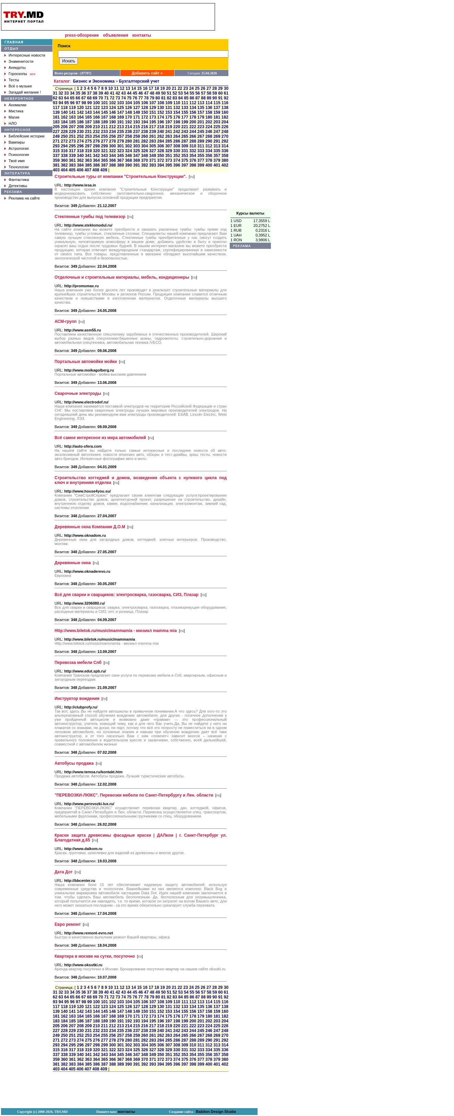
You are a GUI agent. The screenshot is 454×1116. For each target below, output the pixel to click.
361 (72, 160)
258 (128, 136)
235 (120, 131)
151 (152, 112)
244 (192, 131)
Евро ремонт (68, 924)
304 (144, 146)
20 (168, 88)
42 (118, 93)
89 (209, 98)
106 (144, 102)
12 (122, 88)
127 (136, 107)
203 (216, 122)
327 (152, 150)
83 (174, 98)
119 (72, 107)
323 (120, 150)
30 (226, 88)
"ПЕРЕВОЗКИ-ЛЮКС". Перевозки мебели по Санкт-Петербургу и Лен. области (134, 795)
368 (128, 160)
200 (192, 122)
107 (152, 102)
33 (66, 93)
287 (184, 141)
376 (192, 160)
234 (112, 131)
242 (176, 131)
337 (56, 155)
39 (100, 93)
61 (226, 93)
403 (56, 170)
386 (96, 165)
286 (176, 141)
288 (192, 141)
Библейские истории (27, 136)
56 (197, 93)
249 (56, 136)
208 (80, 126)
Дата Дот (64, 872)
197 (168, 122)
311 (201, 146)
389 (120, 165)
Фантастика (19, 180)
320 (96, 150)
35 (78, 93)
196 (160, 122)
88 (203, 98)
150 (144, 112)
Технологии (18, 167)
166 (96, 117)
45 (135, 93)
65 (72, 98)
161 (56, 117)
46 (140, 93)
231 (88, 131)
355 (201, 155)
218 (160, 126)
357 (216, 155)
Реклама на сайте (24, 198)
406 (79, 170)
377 (201, 160)
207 (72, 126)
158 (208, 112)
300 (112, 146)
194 (144, 122)
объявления (115, 35)
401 (216, 165)
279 (120, 141)
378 (208, 160)
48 (152, 93)
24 (191, 88)
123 (104, 107)
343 (104, 155)
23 (185, 88)
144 (96, 112)
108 (160, 102)
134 (192, 107)
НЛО (13, 123)
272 (64, 141)
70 (100, 98)
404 (64, 170)
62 (55, 98)
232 (96, 131)
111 (184, 102)
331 (184, 150)
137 (216, 107)
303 (136, 146)
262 (160, 136)
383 (72, 165)
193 (136, 122)
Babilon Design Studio (216, 1111)
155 (184, 112)
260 (144, 136)
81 (163, 98)
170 (128, 117)
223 (201, 126)
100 (96, 102)
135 (201, 107)
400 (208, 165)
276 (96, 141)
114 (208, 102)
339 (72, 155)
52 (174, 93)
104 (128, 102)
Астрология (19, 148)
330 (176, 150)
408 (95, 170)
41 (112, 93)
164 (80, 117)
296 (80, 146)
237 (136, 131)
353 (184, 155)
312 (208, 146)
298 (96, 146)
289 (201, 141)
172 (144, 117)
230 (80, 131)
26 (203, 88)
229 (72, 131)
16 (145, 88)
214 (128, 126)
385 (88, 165)
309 (184, 146)
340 (80, 155)
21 (174, 88)
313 (216, 146)
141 (72, 112)
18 (156, 88)
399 (201, 165)
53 (180, 93)
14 (133, 88)
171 (136, 117)
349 (152, 155)
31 (55, 93)
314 (225, 146)
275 (88, 141)
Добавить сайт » (147, 73)
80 (157, 98)
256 (112, 136)
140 (64, 112)
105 (136, 102)
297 (88, 146)
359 (56, 160)
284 (160, 141)
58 (209, 93)
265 (184, 136)
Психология (19, 155)
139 (56, 112)
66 (78, 98)
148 (128, 112)
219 (168, 126)
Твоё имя (17, 161)
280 (128, 141)
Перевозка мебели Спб (78, 662)
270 (225, 136)
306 (160, 146)
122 (96, 107)
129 (152, 107)
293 (56, 146)
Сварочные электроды (78, 393)
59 (215, 93)
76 (135, 98)
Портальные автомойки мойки (86, 361)
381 (56, 165)
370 (144, 160)
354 (192, 155)
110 (176, 102)
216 (144, 126)
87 (197, 98)
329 (168, 150)
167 (104, 117)
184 (64, 122)
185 (72, 122)
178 (192, 117)
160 (225, 112)
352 (176, 155)
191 (120, 122)
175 (168, 117)
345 (120, 155)
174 (160, 117)
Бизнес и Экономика (94, 81)
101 (104, 102)
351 (168, 155)
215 (136, 126)
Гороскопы (18, 74)
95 (66, 102)
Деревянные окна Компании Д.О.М (90, 526)
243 (184, 131)
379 (216, 160)
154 (176, 112)
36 (83, 93)
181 (216, 117)
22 (180, 88)
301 (120, 146)
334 (208, 150)
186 (80, 122)
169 (120, 117)
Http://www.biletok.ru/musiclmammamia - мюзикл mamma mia (116, 630)
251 (72, 136)
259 (136, 136)
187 (88, 122)
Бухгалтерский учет (139, 81)
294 (64, 146)
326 (144, 150)
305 (152, 146)
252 (80, 136)
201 (201, 122)
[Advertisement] (250, 106)
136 (208, 107)
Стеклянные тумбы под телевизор (90, 216)
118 (64, 107)
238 (144, 131)
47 (146, 93)
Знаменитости (21, 61)
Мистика (16, 111)
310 (192, 146)
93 (55, 102)
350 (160, 155)
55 (192, 93)
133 (184, 107)
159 (216, 112)
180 (208, 117)
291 (216, 141)
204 (225, 122)
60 (220, 93)
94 (61, 102)
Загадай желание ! (25, 92)
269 (216, 136)
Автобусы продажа (74, 763)
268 (208, 136)
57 (203, 93)
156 (192, 112)
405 (72, 170)
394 (160, 165)
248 (225, 131)
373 (168, 160)
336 (225, 150)
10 (110, 88)
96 (72, 102)
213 (120, 126)
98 (84, 102)
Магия (14, 117)
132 (176, 107)
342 (96, 155)
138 (225, 107)
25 (197, 88)
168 (112, 117)
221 (184, 126)
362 (80, 160)
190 (112, 122)
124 (112, 107)
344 (112, 155)
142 (80, 112)
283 (152, 141)
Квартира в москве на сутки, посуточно (95, 956)
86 (192, 98)
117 (56, 107)
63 (61, 98)
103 (120, 102)
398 (192, 165)
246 (208, 131)
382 (64, 165)
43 (123, 93)
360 (64, 160)
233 (104, 131)
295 (72, 146)
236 (128, 131)
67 (83, 98)
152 (160, 112)
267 (201, 136)
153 (168, 112)
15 (139, 88)
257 (120, 136)
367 (120, 160)
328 (160, 150)
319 (88, 150)
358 (225, 155)
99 (89, 102)
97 (78, 102)
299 (104, 146)
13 (128, 88)
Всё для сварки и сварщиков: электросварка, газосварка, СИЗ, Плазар (127, 594)
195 (152, 122)
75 (129, 98)
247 (216, 131)
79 (152, 98)
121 (88, 107)
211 (104, 126)
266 (192, 136)
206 (64, 126)
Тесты (14, 80)
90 (215, 98)
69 (95, 98)
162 (64, 117)
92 (226, 98)
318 (80, 150)
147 (120, 112)
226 (225, 126)
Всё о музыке (20, 86)
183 (56, 122)
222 (192, 126)
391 (136, 165)
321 (104, 150)
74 (123, 98)
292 (225, 141)
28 (214, 88)
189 (104, 122)
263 (168, 136)
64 (66, 98)
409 (103, 170)
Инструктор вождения (77, 698)
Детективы (18, 186)
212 (112, 126)
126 (128, 107)
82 (169, 98)
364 (96, 160)
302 (128, 146)
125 (120, 107)
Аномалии (17, 105)
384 (80, 165)
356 (208, 155)
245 (201, 131)
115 (217, 102)
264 (176, 136)
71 (106, 98)
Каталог (62, 81)
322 (112, 150)
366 (112, 160)
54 (186, 93)
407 (87, 170)
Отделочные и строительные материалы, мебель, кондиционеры (122, 277)
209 (88, 126)
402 (225, 165)
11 (116, 88)
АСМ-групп (65, 321)
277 (104, 141)
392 (144, 165)
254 (96, 136)
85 (186, 98)
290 (208, 141)
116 (225, 102)
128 (144, 107)
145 (104, 112)
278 (112, 141)
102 (112, 102)
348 (144, 155)
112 (192, 102)
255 (104, 136)
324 (128, 150)
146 (112, 112)
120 (80, 107)
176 (176, 117)
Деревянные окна (73, 562)
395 (168, 165)
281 (136, 141)
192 (128, 122)
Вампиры (17, 142)
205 (56, 126)
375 (184, 160)
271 (56, 141)
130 (160, 107)
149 (136, 112)
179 (201, 117)
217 (152, 126)
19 (162, 88)
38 (95, 93)
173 (152, 117)
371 (152, 160)
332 (192, 150)
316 (64, 150)
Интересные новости (27, 55)
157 (201, 112)
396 (176, 165)
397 (184, 165)
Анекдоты (17, 67)
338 (64, 155)
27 (208, 88)
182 (225, 117)
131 (168, 107)
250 (64, 136)
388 (112, 165)
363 (88, 160)
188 (96, 122)
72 (112, 98)
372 (160, 160)
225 (216, 126)
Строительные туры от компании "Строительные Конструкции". (121, 176)
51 (169, 93)
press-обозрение (82, 35)
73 (118, 98)
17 (151, 88)
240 (160, 131)
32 (61, 93)
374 (176, 160)
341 (88, 155)
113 (201, 102)
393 (152, 165)
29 (220, 88)
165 (88, 117)
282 (144, 141)
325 (136, 150)
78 (146, 98)
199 (184, 122)
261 (152, 136)
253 (88, 136)
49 (157, 93)
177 (184, 117)
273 (72, 141)
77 (140, 98)
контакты (141, 35)
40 (106, 93)
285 (168, 141)
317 (72, 150)
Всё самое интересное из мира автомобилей (100, 437)
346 (128, 155)
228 (64, 131)
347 (136, 155)
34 (72, 93)
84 (180, 98)
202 (208, 122)
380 (225, 160)
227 (56, 131)
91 (220, 98)
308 (176, 146)
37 (89, 93)
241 (168, 131)
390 (128, 165)
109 (168, 102)
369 (136, 160)
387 (104, 165)
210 (96, 126)
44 (129, 93)
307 (168, 146)
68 (89, 98)
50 (163, 93)
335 (216, 150)
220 (176, 126)
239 (152, 131)
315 (56, 150)
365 (104, 160)
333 (201, 150)
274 (80, 141)
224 (208, 126)
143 (88, 112)
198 (176, 122)
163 (72, 117)
